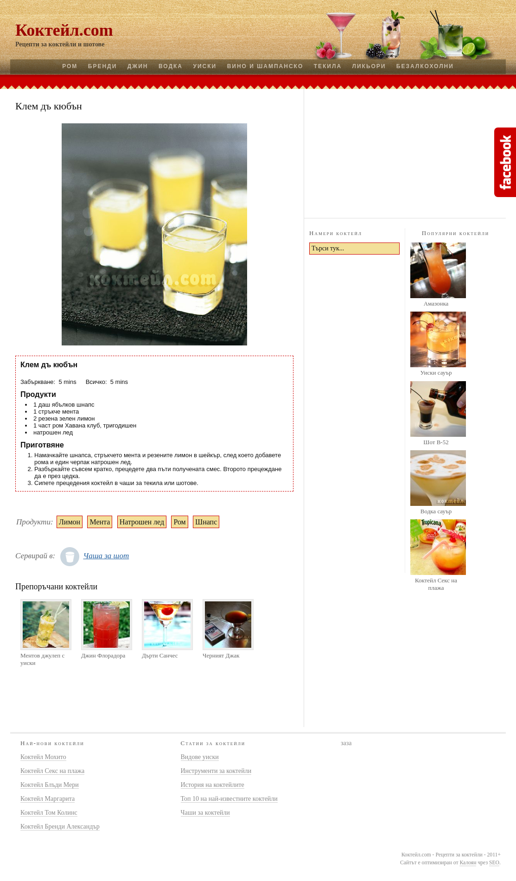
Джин (137, 66)
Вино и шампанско (265, 66)
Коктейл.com (64, 30)
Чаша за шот (106, 555)
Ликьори (369, 66)
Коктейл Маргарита (47, 798)
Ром (69, 66)
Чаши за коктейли (205, 812)
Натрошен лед (142, 522)
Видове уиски (200, 756)
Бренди (102, 66)
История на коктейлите (212, 784)
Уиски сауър (436, 372)
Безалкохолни (425, 66)
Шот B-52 (435, 442)
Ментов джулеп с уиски (42, 659)
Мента (99, 522)
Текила (328, 66)
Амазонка (436, 303)
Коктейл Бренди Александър (60, 826)
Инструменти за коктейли (216, 770)
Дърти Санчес (160, 655)
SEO (494, 863)
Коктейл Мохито (43, 756)
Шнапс (206, 522)
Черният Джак (221, 655)
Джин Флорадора (103, 655)
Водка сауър (436, 511)
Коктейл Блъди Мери (49, 784)
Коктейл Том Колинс (48, 812)
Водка (171, 66)
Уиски (205, 66)
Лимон (69, 522)
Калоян (467, 863)
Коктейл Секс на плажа (436, 584)
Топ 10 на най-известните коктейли (229, 798)
